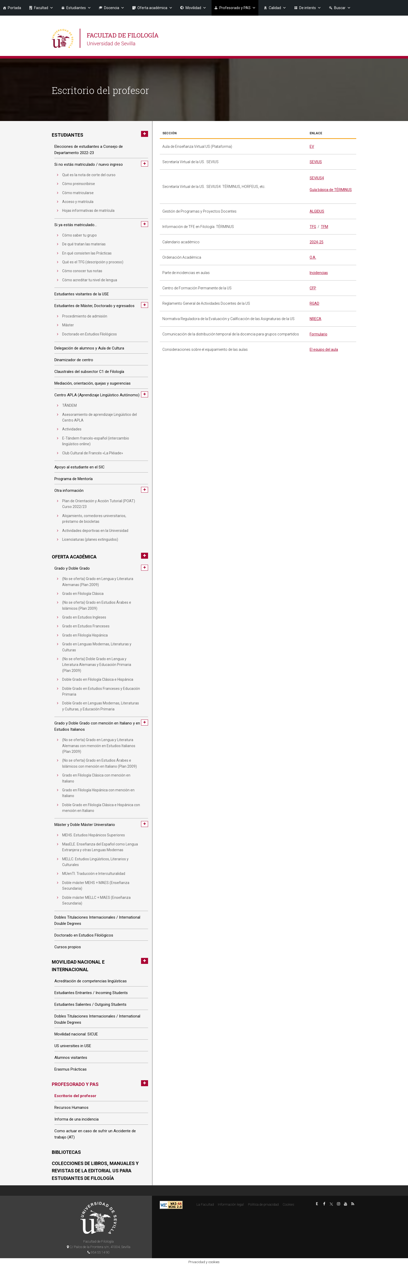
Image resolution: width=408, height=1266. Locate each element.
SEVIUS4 (317, 178)
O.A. (313, 257)
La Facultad (205, 1204)
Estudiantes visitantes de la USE (81, 294)
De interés (310, 8)
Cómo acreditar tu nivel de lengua (89, 280)
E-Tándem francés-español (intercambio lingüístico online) (95, 441)
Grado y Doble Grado (72, 568)
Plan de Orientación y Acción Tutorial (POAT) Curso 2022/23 (98, 504)
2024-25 (316, 242)
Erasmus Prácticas (70, 1069)
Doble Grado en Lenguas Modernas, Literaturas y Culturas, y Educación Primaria (100, 706)
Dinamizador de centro (73, 360)
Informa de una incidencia (76, 1119)
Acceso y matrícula (77, 202)
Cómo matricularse (78, 193)
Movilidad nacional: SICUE (76, 1034)
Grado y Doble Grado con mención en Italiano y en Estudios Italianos (97, 726)
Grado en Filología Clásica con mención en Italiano (96, 778)
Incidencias (319, 273)
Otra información (69, 490)
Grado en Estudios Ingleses (84, 617)
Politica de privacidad (263, 1204)
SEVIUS (316, 162)
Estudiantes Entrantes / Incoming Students (91, 992)
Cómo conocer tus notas (82, 271)
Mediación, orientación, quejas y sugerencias (92, 383)
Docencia (114, 8)
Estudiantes (78, 8)
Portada (14, 8)
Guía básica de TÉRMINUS (331, 190)
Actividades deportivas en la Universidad (95, 531)
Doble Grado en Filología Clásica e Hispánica (97, 679)
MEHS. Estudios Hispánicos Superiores (93, 835)
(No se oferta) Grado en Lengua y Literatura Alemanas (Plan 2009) (97, 582)
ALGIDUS (317, 211)
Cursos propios (67, 947)
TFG (313, 227)
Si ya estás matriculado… (75, 224)
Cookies (288, 1204)
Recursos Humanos (71, 1107)
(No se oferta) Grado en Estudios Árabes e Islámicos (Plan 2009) (96, 605)
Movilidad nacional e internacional (78, 965)
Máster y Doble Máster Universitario (84, 824)
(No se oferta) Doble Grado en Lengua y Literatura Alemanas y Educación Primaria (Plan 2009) (96, 665)
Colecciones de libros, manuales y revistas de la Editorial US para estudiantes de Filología (95, 1171)
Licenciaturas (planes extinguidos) (90, 539)
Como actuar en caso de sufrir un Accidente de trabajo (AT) (95, 1134)
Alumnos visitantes (70, 1057)
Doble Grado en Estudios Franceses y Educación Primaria (101, 691)
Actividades (71, 429)
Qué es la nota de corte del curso (89, 175)
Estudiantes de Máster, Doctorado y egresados (94, 305)
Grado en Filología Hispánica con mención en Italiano (98, 793)
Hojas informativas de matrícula (88, 210)
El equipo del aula (324, 349)
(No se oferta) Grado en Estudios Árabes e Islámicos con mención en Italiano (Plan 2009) (99, 763)
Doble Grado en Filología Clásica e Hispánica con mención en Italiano (101, 808)
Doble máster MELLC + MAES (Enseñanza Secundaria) (96, 900)
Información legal (231, 1204)
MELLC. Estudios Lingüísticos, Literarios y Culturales (95, 862)
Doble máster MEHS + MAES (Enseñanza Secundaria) (95, 885)
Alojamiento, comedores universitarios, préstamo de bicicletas (94, 519)
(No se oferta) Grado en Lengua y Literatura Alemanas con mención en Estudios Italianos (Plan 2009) (98, 746)
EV (312, 146)
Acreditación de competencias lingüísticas (90, 981)
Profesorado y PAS (237, 8)
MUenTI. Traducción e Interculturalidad (93, 873)
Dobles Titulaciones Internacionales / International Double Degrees (97, 920)
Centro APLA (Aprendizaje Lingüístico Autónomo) (96, 395)
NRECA (315, 319)
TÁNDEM (69, 405)
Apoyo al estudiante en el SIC (79, 467)
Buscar (342, 8)
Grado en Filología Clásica (83, 593)
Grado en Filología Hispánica (85, 635)
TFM (324, 227)
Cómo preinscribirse (78, 184)
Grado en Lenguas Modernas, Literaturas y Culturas (96, 647)
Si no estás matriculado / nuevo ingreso (88, 164)
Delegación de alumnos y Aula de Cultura (89, 348)
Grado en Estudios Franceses (86, 626)
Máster (68, 325)
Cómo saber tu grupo (79, 235)
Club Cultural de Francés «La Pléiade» (92, 453)
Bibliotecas (66, 1152)
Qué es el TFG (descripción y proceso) (92, 262)
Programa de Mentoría (73, 478)
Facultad (43, 8)
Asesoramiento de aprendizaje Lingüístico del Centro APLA (99, 417)
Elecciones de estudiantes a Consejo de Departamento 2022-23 (88, 149)
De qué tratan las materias (84, 244)
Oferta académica (155, 8)
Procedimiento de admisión (84, 316)
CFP (313, 288)
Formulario (318, 334)
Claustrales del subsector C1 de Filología (89, 371)
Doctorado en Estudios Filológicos (89, 334)
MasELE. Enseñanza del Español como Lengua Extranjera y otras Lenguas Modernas (100, 847)
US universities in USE (72, 1046)
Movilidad (196, 8)
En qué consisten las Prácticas (87, 253)
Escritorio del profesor (75, 1095)
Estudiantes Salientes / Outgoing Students (90, 1004)
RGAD (314, 303)
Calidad (277, 8)
